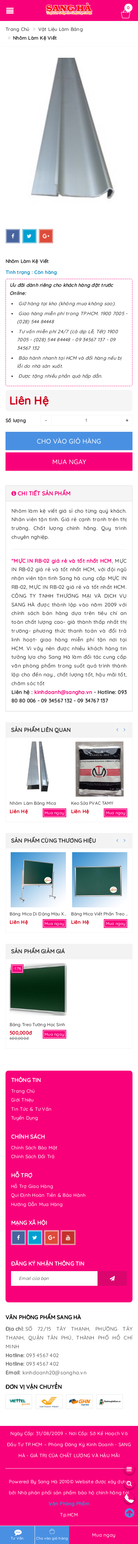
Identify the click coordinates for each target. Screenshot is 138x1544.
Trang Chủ (23, 1091)
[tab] (69, 493)
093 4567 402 (42, 1355)
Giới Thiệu (22, 1100)
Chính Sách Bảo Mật (34, 1147)
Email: (13, 1372)
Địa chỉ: (15, 1329)
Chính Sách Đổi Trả (33, 1156)
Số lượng (16, 420)
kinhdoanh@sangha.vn (63, 692)
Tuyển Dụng (24, 1118)
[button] (69, 493)
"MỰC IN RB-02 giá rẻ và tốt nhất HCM (61, 561)
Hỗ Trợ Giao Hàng (32, 1186)
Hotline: (15, 1355)
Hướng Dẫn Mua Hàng (37, 1204)
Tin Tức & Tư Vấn (31, 1109)
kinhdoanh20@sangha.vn (54, 1372)
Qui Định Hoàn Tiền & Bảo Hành (48, 1195)
